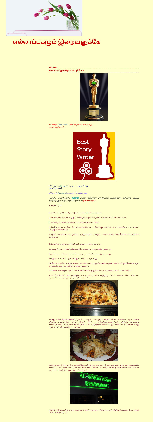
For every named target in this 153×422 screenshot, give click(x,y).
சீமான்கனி (62, 193)
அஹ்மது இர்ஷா (65, 186)
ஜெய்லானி (63, 124)
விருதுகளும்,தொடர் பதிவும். (66, 69)
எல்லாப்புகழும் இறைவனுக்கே (56, 41)
